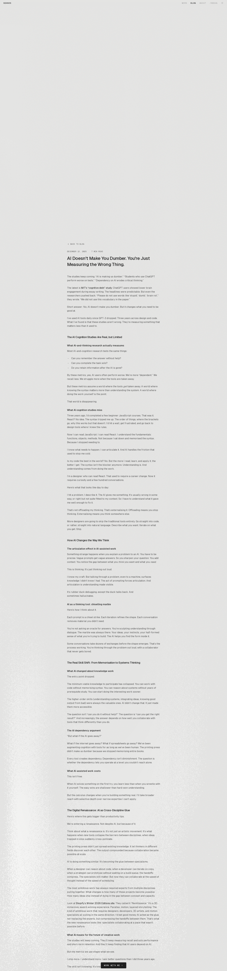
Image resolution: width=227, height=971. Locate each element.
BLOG (193, 3)
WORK (184, 3)
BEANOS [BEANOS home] (7, 3)
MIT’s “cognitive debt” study (96, 287)
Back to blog (75, 244)
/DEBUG (213, 3)
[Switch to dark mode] (222, 3)
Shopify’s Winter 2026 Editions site (95, 903)
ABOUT (202, 3)
